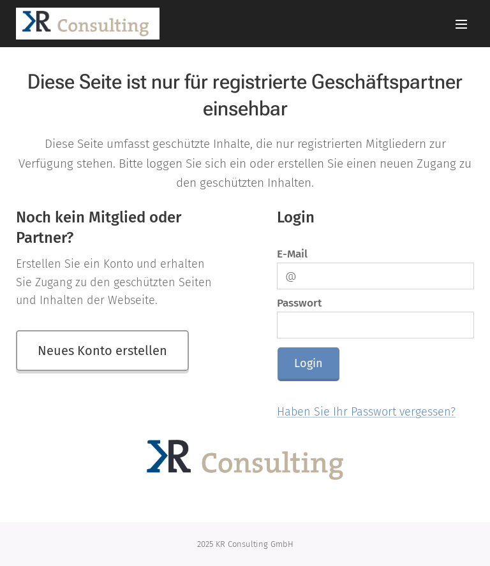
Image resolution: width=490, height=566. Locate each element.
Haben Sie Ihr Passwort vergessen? (366, 412)
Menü (461, 24)
